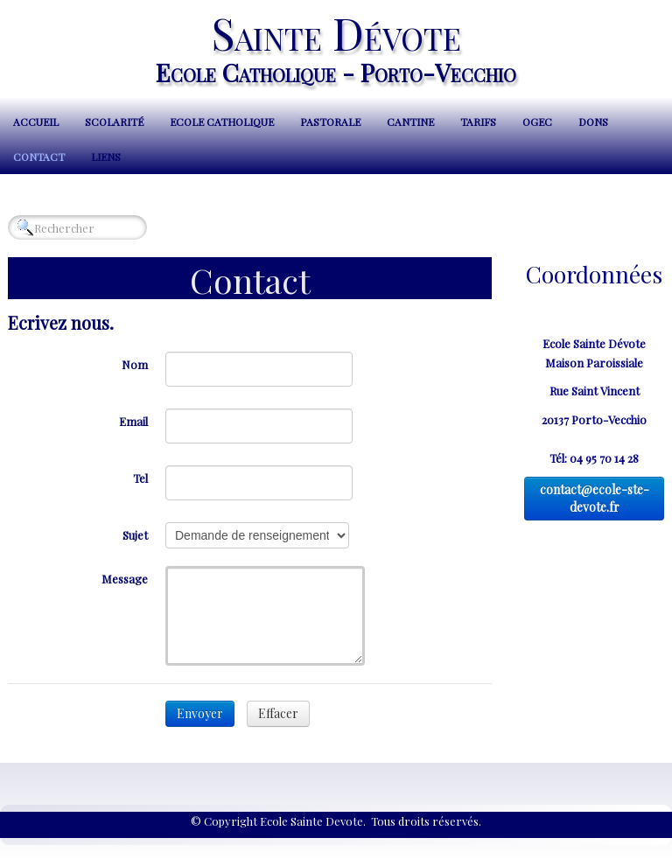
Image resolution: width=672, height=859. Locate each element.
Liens (106, 157)
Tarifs (478, 122)
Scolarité (114, 122)
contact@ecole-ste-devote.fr (594, 498)
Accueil (36, 122)
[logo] (336, 46)
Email (133, 421)
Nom (135, 364)
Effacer (278, 713)
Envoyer (200, 713)
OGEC (537, 122)
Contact (39, 157)
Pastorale (330, 122)
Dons (593, 122)
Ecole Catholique (222, 122)
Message (125, 578)
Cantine (410, 122)
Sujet (135, 534)
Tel (140, 478)
